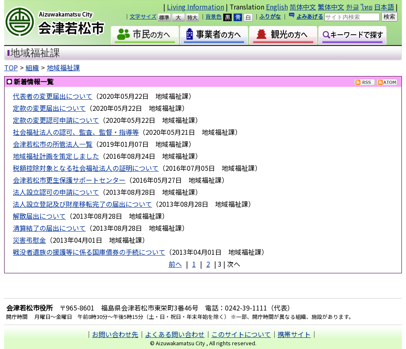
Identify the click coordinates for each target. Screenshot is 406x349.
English (277, 7)
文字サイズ (143, 16)
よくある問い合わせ (175, 334)
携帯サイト (294, 334)
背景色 (213, 16)
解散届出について (39, 216)
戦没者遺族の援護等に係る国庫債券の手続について (89, 252)
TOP (11, 67)
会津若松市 (61, 22)
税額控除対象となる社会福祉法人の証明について (86, 168)
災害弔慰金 (29, 240)
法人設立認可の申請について (56, 192)
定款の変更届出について (49, 108)
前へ (175, 264)
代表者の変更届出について (52, 96)
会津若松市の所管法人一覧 (52, 144)
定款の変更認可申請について (56, 120)
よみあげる (309, 16)
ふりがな (270, 16)
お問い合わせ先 (115, 334)
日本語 (384, 7)
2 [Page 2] (208, 264)
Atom (387, 82)
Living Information (195, 7)
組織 (32, 67)
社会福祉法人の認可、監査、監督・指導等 (76, 132)
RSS (364, 82)
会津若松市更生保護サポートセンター (69, 180)
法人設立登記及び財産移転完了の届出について (82, 204)
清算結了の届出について (49, 228)
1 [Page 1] (194, 264)
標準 (168, 17)
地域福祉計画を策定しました (56, 156)
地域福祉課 (63, 67)
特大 (196, 17)
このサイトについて (241, 334)
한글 (352, 7)
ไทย (366, 7)
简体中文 (303, 7)
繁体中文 (331, 7)
